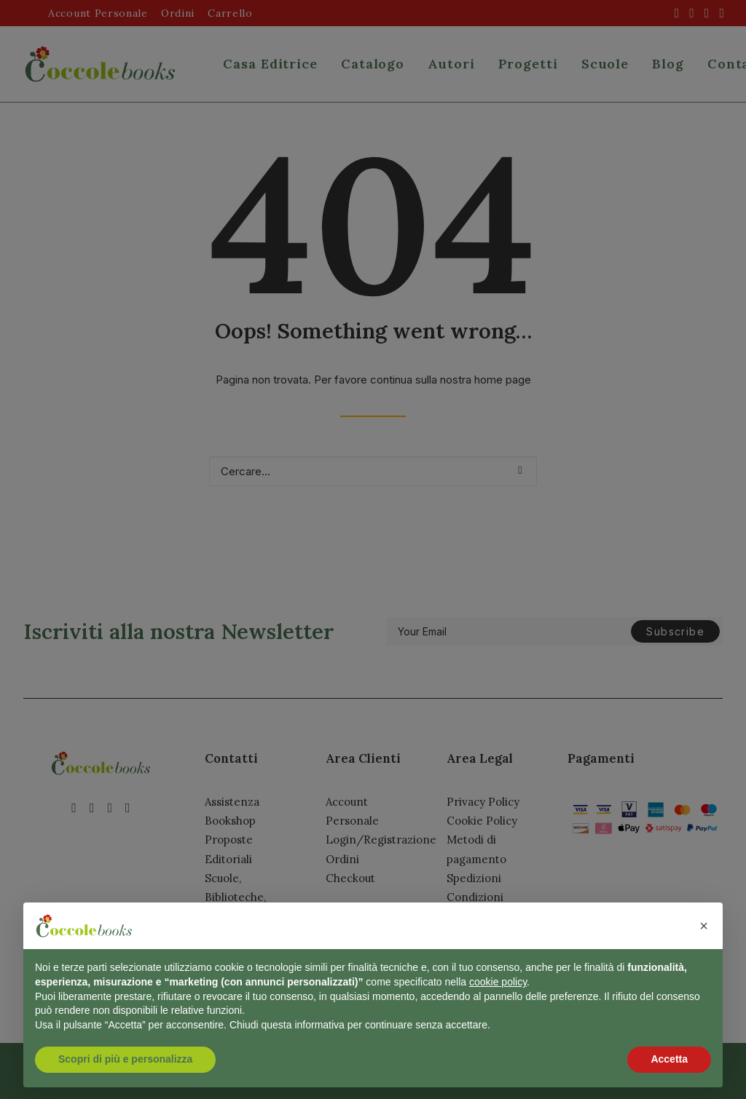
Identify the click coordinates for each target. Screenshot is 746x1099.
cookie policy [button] (498, 982)
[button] (703, 925)
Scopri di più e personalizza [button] (125, 1059)
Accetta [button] (669, 1059)
